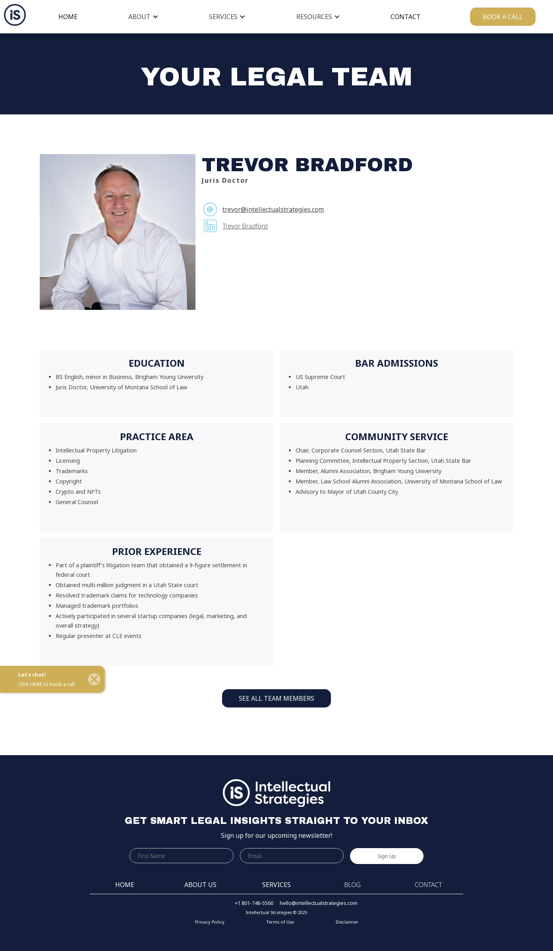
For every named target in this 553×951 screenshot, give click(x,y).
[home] (13, 15)
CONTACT (406, 16)
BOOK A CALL (503, 16)
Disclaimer (347, 922)
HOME (67, 16)
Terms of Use (280, 922)
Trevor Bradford (245, 226)
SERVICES (223, 16)
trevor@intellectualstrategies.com (273, 209)
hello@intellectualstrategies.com (319, 903)
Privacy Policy (209, 922)
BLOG (352, 884)
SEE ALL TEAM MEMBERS (276, 698)
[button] (143, 16)
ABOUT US (200, 884)
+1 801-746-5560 (254, 903)
